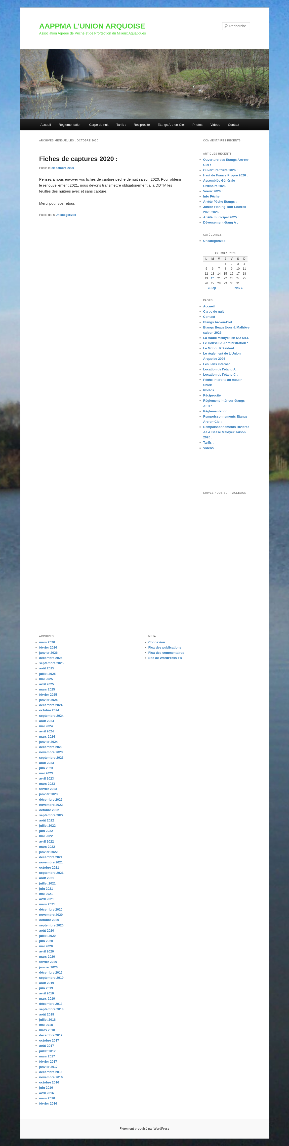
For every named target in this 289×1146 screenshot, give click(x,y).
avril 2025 (46, 684)
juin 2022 (46, 831)
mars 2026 (47, 642)
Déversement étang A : (220, 222)
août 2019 (46, 983)
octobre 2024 (49, 710)
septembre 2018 (51, 1009)
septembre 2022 (51, 815)
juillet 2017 (47, 1051)
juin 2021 (46, 888)
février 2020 (48, 962)
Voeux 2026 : (213, 191)
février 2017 (48, 1061)
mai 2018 (46, 1025)
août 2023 (46, 763)
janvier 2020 (48, 967)
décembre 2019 (51, 972)
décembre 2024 (51, 705)
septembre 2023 (51, 757)
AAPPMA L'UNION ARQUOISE (92, 26)
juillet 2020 (47, 936)
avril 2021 (46, 899)
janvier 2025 (48, 700)
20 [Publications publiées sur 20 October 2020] (212, 278)
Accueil (46, 125)
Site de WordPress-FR (165, 658)
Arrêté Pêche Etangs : (220, 201)
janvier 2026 (48, 653)
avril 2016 (46, 1093)
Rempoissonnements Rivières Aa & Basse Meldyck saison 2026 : (226, 432)
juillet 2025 (47, 674)
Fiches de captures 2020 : (78, 159)
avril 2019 (46, 993)
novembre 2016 (51, 1077)
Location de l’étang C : (220, 374)
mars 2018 (47, 1030)
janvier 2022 (48, 852)
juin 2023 (46, 768)
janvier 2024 (48, 742)
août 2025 (46, 668)
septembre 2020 (51, 925)
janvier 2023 (48, 794)
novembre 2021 (51, 862)
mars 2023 (47, 784)
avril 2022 (46, 841)
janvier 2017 (48, 1067)
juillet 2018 (47, 1019)
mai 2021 (46, 894)
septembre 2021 (51, 873)
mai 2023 (46, 773)
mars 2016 (47, 1098)
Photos (197, 125)
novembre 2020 (51, 915)
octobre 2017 (49, 1040)
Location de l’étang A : (220, 369)
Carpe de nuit (99, 125)
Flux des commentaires (166, 653)
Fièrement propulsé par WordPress (144, 1128)
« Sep (212, 288)
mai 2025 (46, 679)
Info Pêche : (212, 196)
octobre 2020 (49, 920)
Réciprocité (142, 125)
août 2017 (46, 1046)
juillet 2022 (47, 825)
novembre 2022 (51, 805)
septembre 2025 (51, 663)
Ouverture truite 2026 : (220, 170)
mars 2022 (47, 847)
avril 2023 (46, 778)
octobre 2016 (49, 1082)
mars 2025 (47, 689)
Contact (233, 125)
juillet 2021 (47, 883)
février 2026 (48, 647)
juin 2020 (46, 941)
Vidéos (215, 125)
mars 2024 (47, 736)
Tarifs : (121, 125)
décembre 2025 (51, 658)
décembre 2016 (51, 1072)
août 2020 (46, 930)
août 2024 (46, 721)
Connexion (156, 642)
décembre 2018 (51, 1004)
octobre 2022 (49, 810)
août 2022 (46, 820)
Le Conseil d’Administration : (225, 343)
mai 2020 (46, 946)
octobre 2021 (49, 867)
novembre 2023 (51, 752)
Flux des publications (164, 647)
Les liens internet (216, 364)
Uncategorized (66, 215)
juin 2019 (46, 988)
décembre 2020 (51, 909)
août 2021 (46, 878)
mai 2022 (46, 836)
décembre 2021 (51, 857)
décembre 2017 (51, 1035)
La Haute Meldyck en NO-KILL (226, 338)
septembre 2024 (51, 716)
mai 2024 (46, 726)
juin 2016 (46, 1087)
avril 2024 (46, 731)
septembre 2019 (51, 978)
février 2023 (48, 789)
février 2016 (48, 1103)
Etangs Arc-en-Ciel (171, 125)
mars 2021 (47, 904)
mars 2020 (47, 956)
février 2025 (48, 694)
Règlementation (70, 125)
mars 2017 (47, 1056)
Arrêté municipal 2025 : (221, 217)
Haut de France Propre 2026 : (225, 175)
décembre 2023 (51, 747)
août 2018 (46, 1014)
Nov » (239, 288)
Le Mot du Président (218, 348)
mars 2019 (47, 998)
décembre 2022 (51, 799)
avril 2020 (46, 951)
